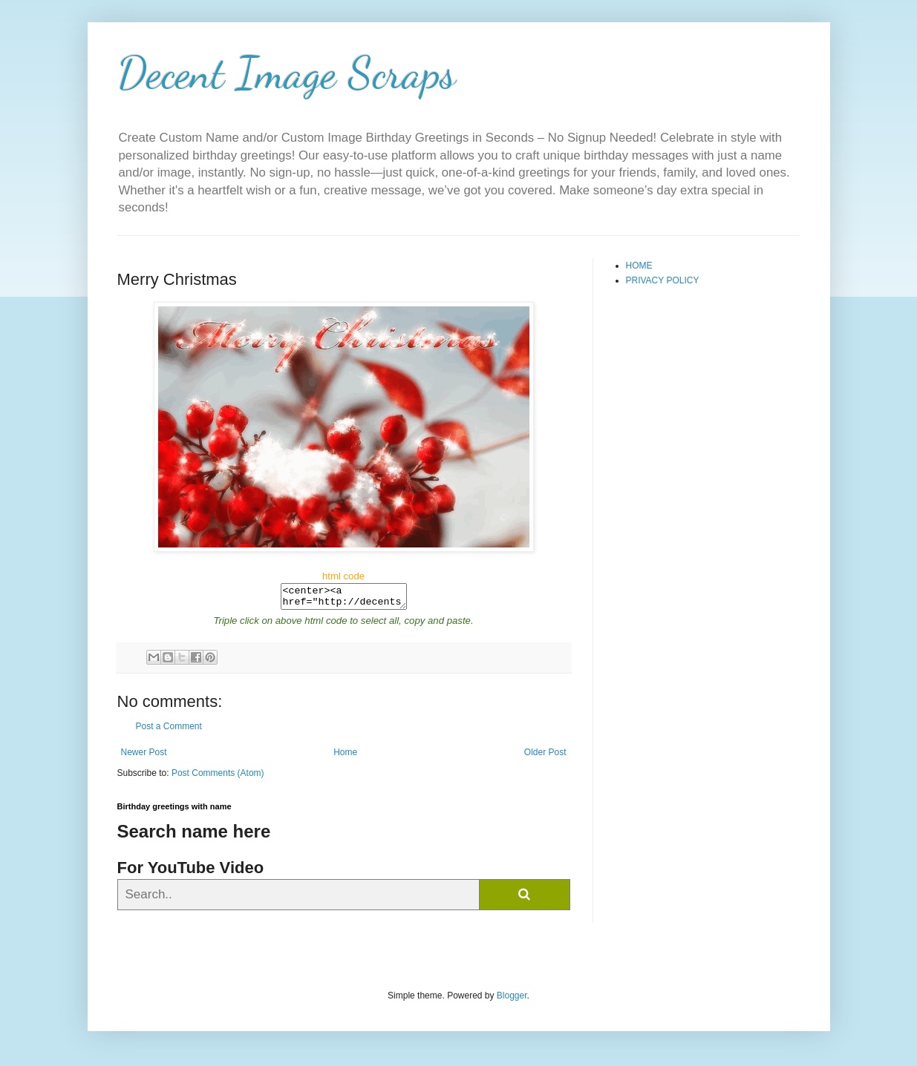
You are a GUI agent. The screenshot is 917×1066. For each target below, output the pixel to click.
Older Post (545, 756)
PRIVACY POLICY (662, 280)
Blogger (512, 1000)
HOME (639, 265)
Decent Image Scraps (286, 72)
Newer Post (144, 756)
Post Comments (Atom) (218, 777)
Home (345, 756)
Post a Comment (169, 731)
